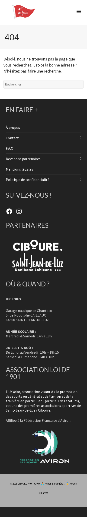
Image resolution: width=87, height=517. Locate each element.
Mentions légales (19, 169)
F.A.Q (9, 148)
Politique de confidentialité (27, 179)
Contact (12, 138)
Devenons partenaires (23, 158)
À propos (13, 127)
